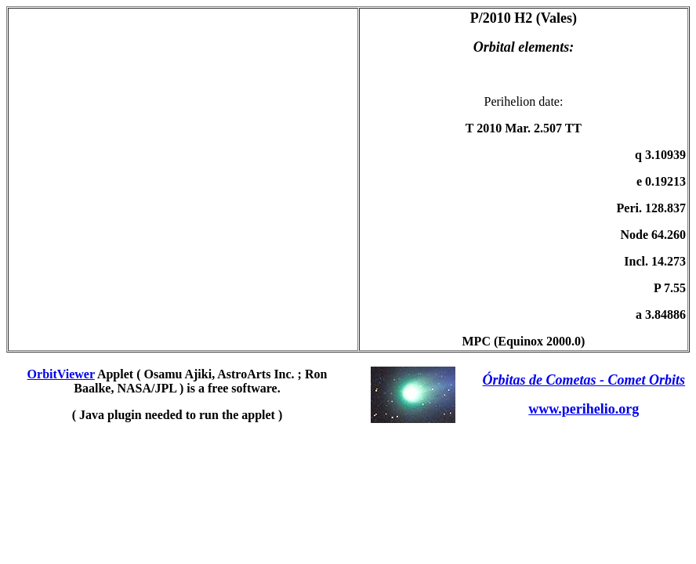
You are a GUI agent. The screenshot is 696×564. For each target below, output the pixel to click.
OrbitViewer (61, 374)
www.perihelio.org (583, 409)
